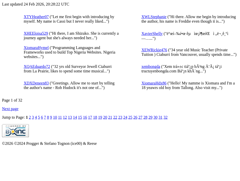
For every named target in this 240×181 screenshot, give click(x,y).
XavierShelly (152, 33)
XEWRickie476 (154, 50)
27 (140, 117)
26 (135, 117)
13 (70, 117)
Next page (10, 109)
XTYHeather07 (36, 17)
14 (75, 117)
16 (85, 117)
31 (160, 117)
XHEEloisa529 (36, 33)
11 (60, 117)
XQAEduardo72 (37, 66)
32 (166, 117)
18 (95, 117)
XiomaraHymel (36, 48)
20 (105, 117)
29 (150, 117)
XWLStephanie (154, 17)
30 (155, 117)
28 (145, 117)
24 (125, 117)
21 (110, 117)
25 (130, 117)
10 (55, 117)
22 (115, 117)
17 (90, 117)
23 (120, 117)
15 (80, 117)
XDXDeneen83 (36, 83)
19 (100, 117)
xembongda (150, 66)
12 (65, 117)
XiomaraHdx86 (154, 83)
